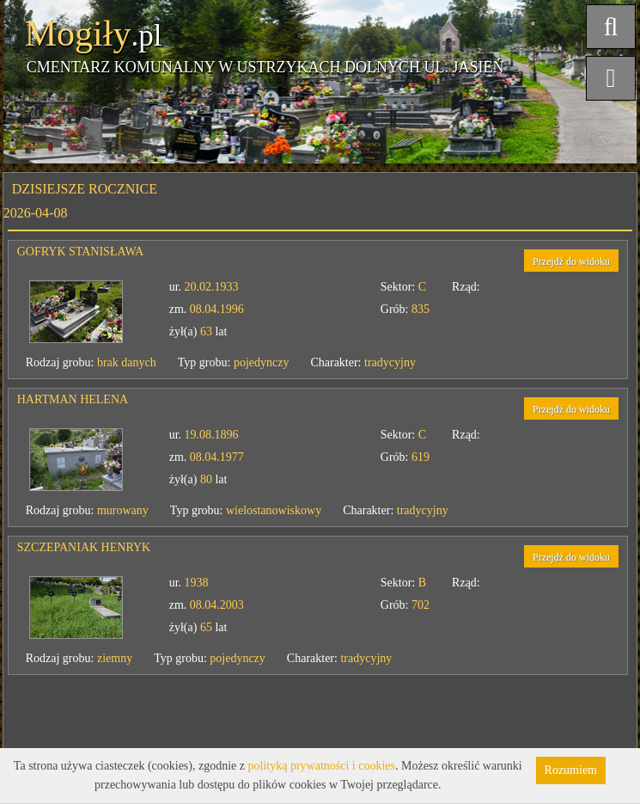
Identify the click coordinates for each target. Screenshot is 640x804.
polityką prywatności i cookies (321, 765)
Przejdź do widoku (571, 261)
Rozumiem (571, 770)
